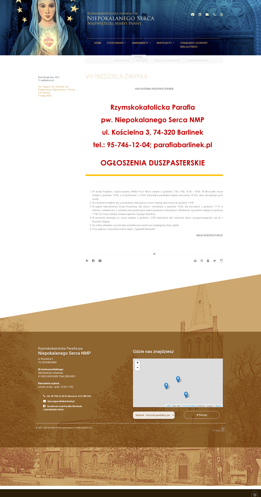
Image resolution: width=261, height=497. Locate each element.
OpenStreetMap (189, 406)
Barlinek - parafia (121, 60)
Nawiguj (201, 415)
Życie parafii (115, 42)
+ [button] (137, 363)
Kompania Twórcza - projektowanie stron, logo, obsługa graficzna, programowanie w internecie (218, 429)
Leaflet (168, 406)
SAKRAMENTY (140, 42)
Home (105, 60)
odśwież (97, 60)
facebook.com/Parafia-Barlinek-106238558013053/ (63, 408)
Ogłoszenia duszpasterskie (167, 60)
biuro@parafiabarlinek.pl (58, 401)
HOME (97, 42)
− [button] (137, 368)
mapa (177, 383)
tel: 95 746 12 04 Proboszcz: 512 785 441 (67, 395)
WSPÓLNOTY (164, 42)
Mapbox (219, 406)
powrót (89, 60)
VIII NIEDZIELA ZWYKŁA (197, 60)
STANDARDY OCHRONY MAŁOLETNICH (194, 44)
